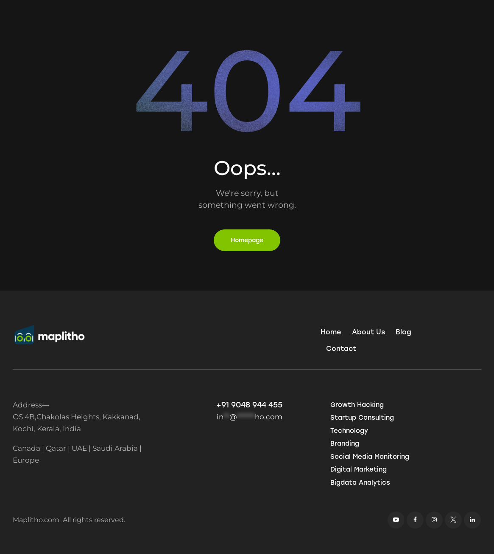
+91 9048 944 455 (249, 405)
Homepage (247, 240)
